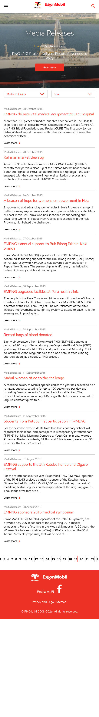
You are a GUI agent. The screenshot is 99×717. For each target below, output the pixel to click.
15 (53, 559)
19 (76, 559)
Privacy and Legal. (43, 602)
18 (70, 559)
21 (87, 559)
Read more (49, 67)
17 (64, 559)
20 (81, 559)
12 (36, 559)
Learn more (10, 142)
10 (25, 559)
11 (30, 559)
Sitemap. (61, 602)
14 (47, 559)
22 (92, 559)
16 (59, 559)
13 (42, 559)
